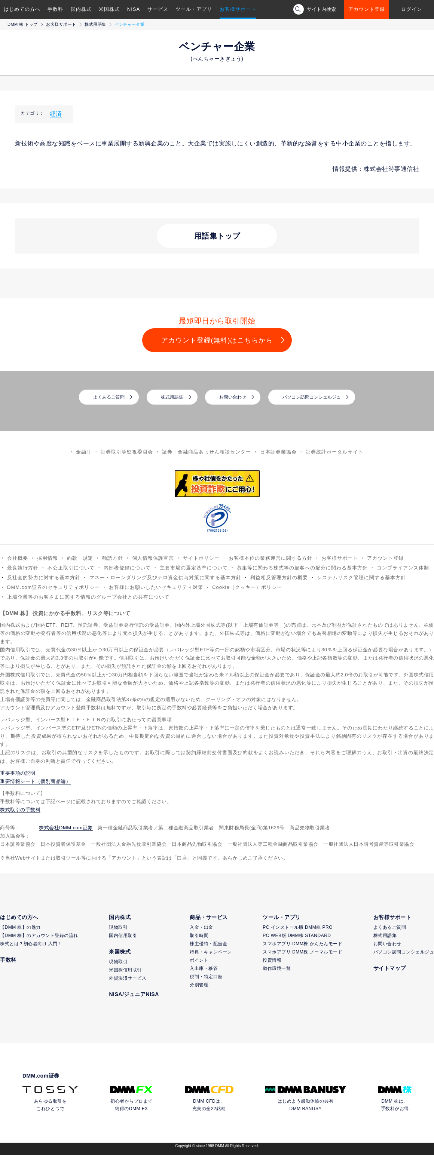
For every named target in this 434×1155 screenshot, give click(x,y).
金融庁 (84, 452)
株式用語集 (95, 24)
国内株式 (81, 9)
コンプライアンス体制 (403, 568)
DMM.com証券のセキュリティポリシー (53, 587)
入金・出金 (201, 927)
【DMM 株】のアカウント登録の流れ (39, 935)
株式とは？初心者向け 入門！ (31, 943)
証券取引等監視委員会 (127, 452)
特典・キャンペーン (211, 952)
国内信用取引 (123, 935)
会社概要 (17, 558)
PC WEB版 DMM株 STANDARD (297, 935)
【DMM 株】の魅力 (20, 927)
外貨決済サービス (127, 978)
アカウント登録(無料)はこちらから (217, 340)
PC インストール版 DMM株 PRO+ (299, 927)
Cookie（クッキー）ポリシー (247, 587)
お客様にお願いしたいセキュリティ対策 (156, 587)
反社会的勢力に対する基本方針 (43, 577)
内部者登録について (127, 568)
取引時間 (199, 935)
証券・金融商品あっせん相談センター (206, 452)
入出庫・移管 (204, 968)
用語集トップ (217, 236)
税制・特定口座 (206, 976)
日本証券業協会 (278, 452)
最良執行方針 (23, 568)
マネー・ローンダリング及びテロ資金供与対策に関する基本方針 (165, 577)
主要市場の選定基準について (194, 568)
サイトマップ (389, 968)
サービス (157, 9)
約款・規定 (80, 558)
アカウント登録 (366, 9)
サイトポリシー (201, 558)
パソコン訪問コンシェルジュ (311, 397)
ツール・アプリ (193, 9)
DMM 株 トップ (22, 24)
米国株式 (109, 9)
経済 (56, 114)
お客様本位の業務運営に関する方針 (270, 558)
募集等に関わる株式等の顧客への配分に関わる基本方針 (302, 568)
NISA (133, 9)
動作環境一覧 (277, 968)
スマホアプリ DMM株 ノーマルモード (302, 952)
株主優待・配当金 (208, 943)
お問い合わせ (232, 397)
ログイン (411, 9)
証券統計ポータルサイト (334, 452)
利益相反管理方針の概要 (279, 577)
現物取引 (118, 927)
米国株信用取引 (125, 970)
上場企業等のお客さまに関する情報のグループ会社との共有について (88, 597)
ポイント (199, 960)
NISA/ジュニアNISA (134, 994)
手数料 (55, 9)
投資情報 (272, 960)
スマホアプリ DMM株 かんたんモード (302, 943)
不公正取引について (71, 568)
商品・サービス (209, 917)
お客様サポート (238, 9)
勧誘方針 (112, 558)
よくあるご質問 (109, 397)
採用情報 (47, 558)
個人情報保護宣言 (153, 558)
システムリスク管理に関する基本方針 (361, 577)
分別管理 (199, 984)
